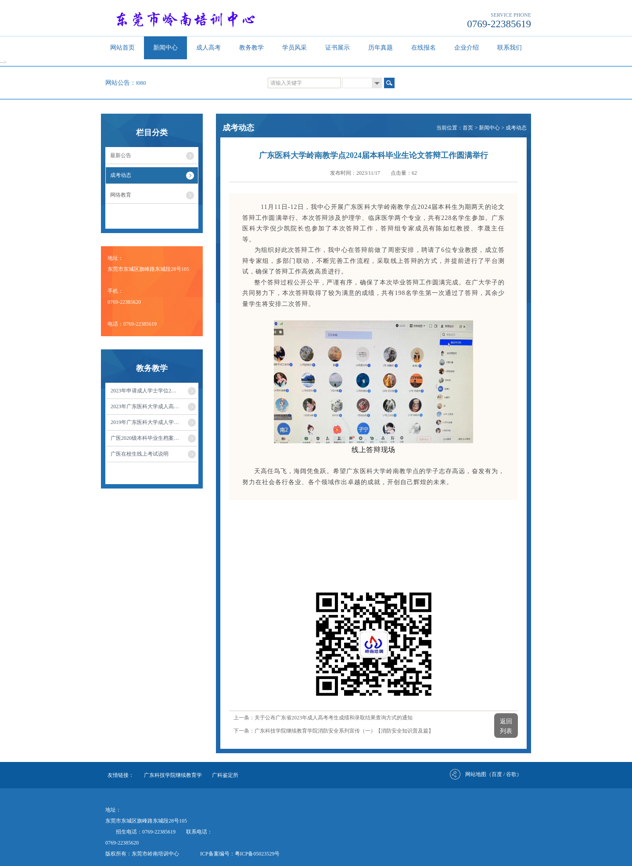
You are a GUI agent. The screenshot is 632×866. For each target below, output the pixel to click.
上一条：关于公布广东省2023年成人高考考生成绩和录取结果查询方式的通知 (323, 718)
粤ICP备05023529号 (257, 854)
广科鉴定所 (225, 775)
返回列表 (506, 726)
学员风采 (294, 47)
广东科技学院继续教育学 (173, 775)
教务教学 (251, 47)
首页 (468, 128)
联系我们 (509, 47)
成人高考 (208, 47)
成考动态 (516, 128)
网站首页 (122, 47)
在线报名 (423, 47)
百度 (497, 774)
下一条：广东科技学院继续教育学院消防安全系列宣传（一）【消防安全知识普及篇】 (333, 731)
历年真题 (380, 47)
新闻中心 (165, 47)
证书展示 (337, 47)
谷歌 (511, 774)
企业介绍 (466, 47)
